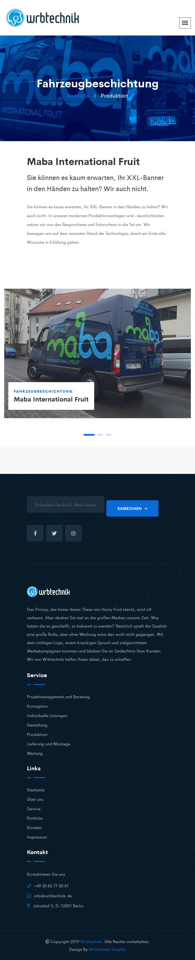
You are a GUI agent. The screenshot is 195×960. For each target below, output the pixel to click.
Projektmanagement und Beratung (58, 696)
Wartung (35, 753)
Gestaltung (37, 725)
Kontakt (34, 827)
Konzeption (37, 706)
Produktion (37, 734)
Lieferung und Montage (48, 743)
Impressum (37, 837)
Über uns (35, 799)
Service (33, 808)
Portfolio (35, 818)
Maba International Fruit (51, 398)
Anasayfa (78, 95)
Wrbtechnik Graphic (107, 949)
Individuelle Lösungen (47, 715)
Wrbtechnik (91, 941)
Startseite (36, 790)
